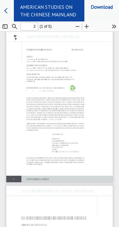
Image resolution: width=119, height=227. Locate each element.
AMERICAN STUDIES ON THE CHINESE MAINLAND (48, 11)
